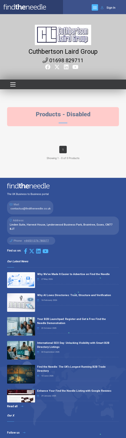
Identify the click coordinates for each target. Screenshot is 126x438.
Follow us (16, 432)
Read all (15, 406)
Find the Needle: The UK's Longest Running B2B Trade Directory (71, 368)
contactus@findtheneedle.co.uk (30, 208)
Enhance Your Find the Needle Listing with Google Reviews (74, 390)
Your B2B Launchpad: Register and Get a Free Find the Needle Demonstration (71, 321)
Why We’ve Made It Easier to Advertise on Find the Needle (73, 274)
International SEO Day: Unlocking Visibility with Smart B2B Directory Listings (73, 345)
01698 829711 (63, 60)
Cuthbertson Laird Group (63, 51)
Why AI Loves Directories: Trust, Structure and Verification (74, 295)
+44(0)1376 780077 (36, 240)
